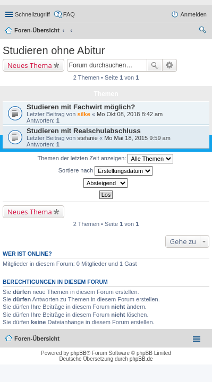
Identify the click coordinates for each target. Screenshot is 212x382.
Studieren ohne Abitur (54, 50)
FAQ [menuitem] (69, 14)
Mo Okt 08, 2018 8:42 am (130, 114)
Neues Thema (29, 65)
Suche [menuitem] (203, 31)
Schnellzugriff (32, 14)
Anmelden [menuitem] (193, 14)
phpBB (79, 353)
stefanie (87, 138)
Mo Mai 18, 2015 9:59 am (137, 138)
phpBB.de (141, 359)
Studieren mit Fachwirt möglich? (81, 107)
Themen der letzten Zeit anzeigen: (106, 158)
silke (83, 114)
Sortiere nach (105, 171)
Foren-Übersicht (37, 30)
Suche (155, 65)
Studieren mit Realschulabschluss (84, 131)
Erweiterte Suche (170, 65)
